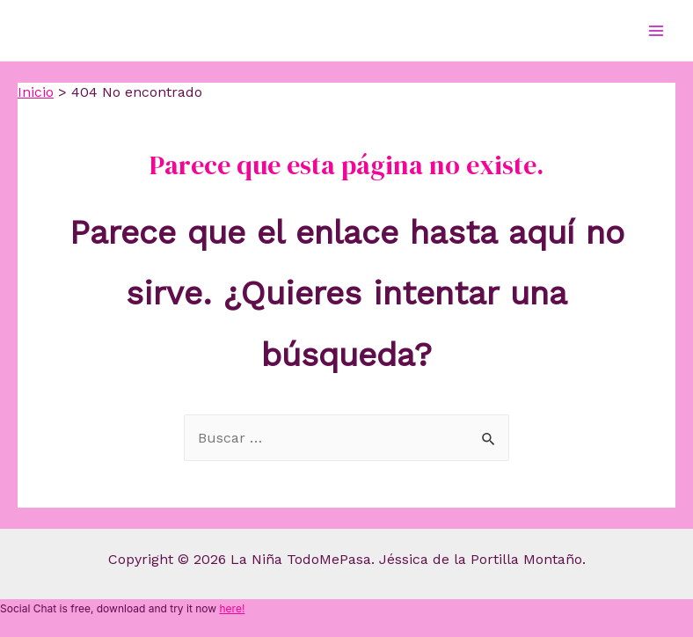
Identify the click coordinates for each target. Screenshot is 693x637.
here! (231, 608)
